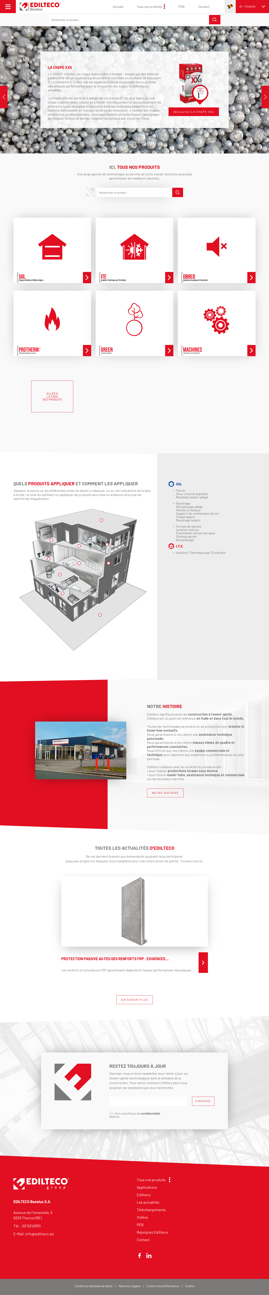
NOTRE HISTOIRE (165, 793)
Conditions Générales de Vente (93, 1286)
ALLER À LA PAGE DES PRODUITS (52, 396)
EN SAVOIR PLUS (134, 999)
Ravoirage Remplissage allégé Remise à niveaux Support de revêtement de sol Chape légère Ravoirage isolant (197, 511)
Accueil (118, 6)
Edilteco (144, 1195)
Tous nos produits (151, 6)
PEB (181, 6)
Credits (189, 1286)
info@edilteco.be (39, 1234)
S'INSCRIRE (203, 1101)
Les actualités (148, 1202)
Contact (204, 6)
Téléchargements (151, 1210)
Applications (147, 1187)
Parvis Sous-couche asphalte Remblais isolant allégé (192, 493)
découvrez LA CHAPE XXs (193, 111)
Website (114, 1116)
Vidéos (142, 1217)
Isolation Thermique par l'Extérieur (201, 552)
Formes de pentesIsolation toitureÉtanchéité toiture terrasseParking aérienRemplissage (195, 533)
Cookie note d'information (163, 1286)
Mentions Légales (129, 1286)
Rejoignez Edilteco (152, 1232)
